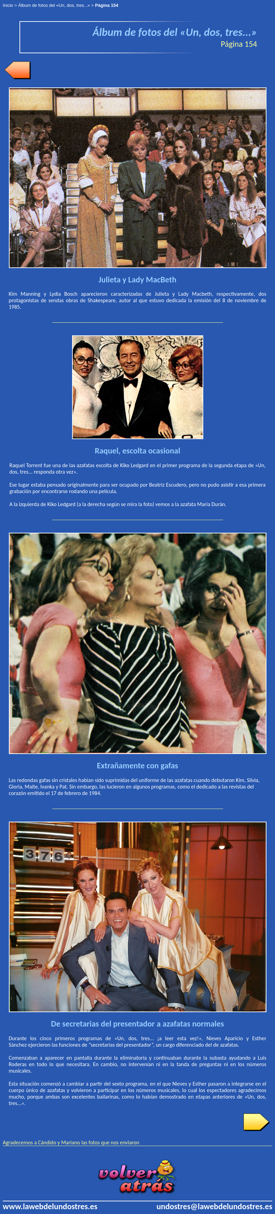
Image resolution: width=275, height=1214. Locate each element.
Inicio (8, 5)
